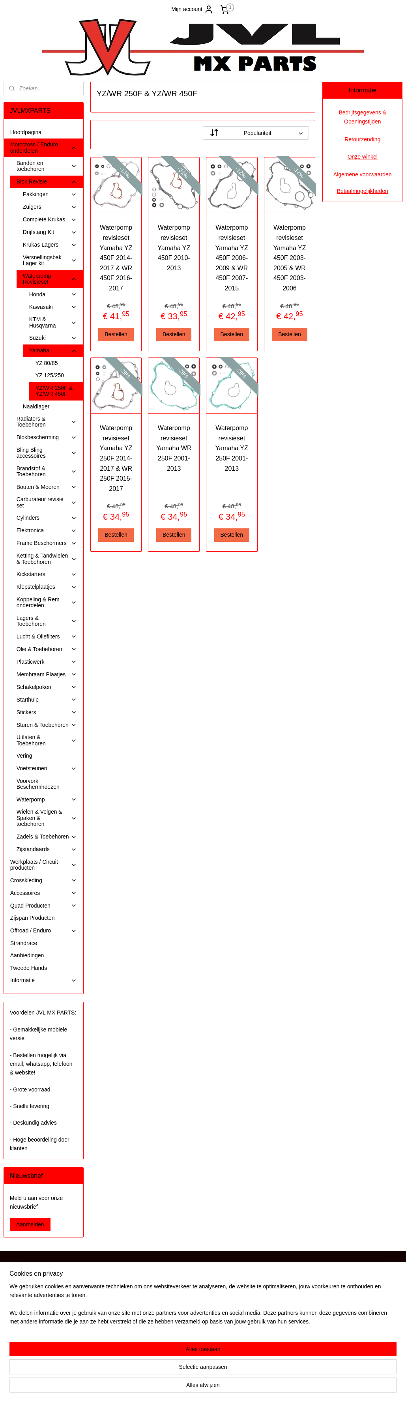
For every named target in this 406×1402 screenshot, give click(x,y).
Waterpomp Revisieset (50, 279)
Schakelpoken (47, 687)
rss (193, 1387)
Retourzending (362, 139)
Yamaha (53, 350)
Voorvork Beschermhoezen (38, 784)
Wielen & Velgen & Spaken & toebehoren (47, 818)
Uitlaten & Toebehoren (47, 740)
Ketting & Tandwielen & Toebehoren (47, 558)
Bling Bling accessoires (47, 453)
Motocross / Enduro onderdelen (43, 147)
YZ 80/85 (47, 363)
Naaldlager (36, 406)
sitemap (179, 1387)
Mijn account (192, 9)
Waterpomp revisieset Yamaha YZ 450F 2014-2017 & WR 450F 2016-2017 (116, 258)
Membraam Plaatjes (47, 674)
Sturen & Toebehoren (47, 725)
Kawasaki (53, 307)
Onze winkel (363, 156)
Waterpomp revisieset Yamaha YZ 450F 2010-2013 (174, 247)
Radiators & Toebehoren (47, 422)
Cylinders (47, 518)
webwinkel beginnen (219, 1387)
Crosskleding (43, 880)
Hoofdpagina (25, 132)
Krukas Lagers (50, 244)
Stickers (47, 712)
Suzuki (53, 338)
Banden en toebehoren (47, 166)
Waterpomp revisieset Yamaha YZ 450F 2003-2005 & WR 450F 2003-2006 (289, 258)
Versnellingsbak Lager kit (50, 260)
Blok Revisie (47, 181)
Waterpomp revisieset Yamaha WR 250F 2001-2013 (174, 448)
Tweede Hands (28, 968)
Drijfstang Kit (50, 232)
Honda (53, 294)
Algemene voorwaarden (362, 174)
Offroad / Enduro (43, 930)
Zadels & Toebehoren (47, 836)
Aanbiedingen (27, 955)
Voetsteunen (47, 768)
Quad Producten (43, 905)
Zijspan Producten (32, 918)
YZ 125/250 (50, 375)
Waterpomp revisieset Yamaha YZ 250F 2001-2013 (231, 448)
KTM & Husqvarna (53, 322)
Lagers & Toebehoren (47, 621)
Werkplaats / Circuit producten (43, 865)
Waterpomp (47, 799)
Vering (24, 755)
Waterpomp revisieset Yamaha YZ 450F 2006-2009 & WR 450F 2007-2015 (231, 258)
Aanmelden (30, 1224)
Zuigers (50, 207)
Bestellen (116, 334)
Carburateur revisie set (47, 502)
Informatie (43, 980)
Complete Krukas (50, 219)
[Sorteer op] (256, 133)
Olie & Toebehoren (47, 649)
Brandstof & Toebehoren (47, 471)
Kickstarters (47, 574)
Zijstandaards (47, 849)
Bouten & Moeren (47, 487)
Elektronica (47, 530)
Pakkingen (50, 194)
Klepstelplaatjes (47, 587)
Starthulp (47, 699)
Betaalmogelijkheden (362, 191)
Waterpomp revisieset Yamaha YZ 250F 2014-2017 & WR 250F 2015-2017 (116, 458)
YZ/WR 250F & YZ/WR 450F (54, 391)
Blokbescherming (47, 437)
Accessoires (43, 893)
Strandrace (23, 943)
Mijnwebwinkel (281, 1387)
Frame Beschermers (47, 543)
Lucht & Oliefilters (47, 636)
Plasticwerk (47, 662)
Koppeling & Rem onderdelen (47, 602)
